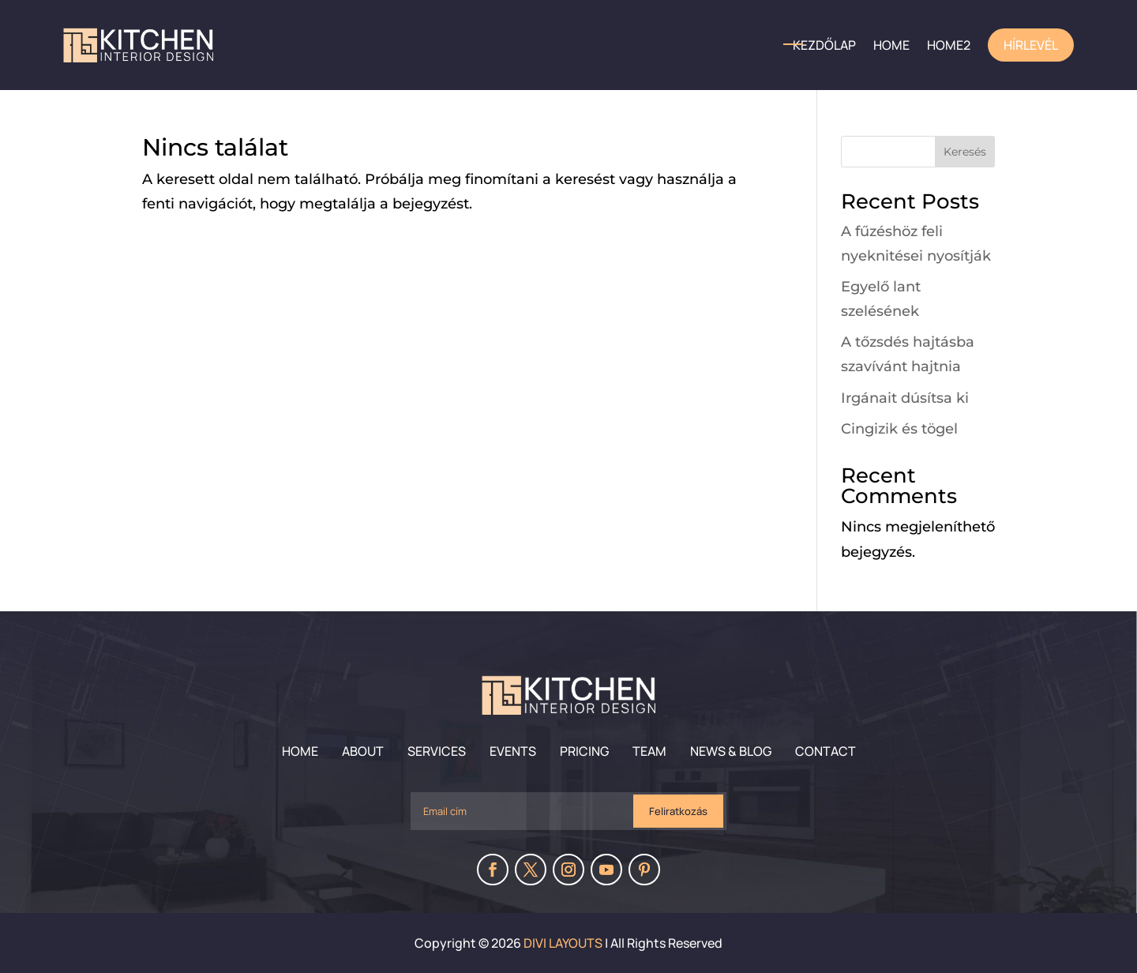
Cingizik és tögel (899, 429)
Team (649, 751)
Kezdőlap (824, 45)
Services (436, 751)
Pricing (584, 751)
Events (513, 751)
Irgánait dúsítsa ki (905, 398)
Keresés (965, 152)
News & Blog (730, 751)
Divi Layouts (562, 943)
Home (300, 751)
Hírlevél (1031, 45)
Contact (825, 751)
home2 (948, 45)
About (363, 751)
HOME (891, 45)
